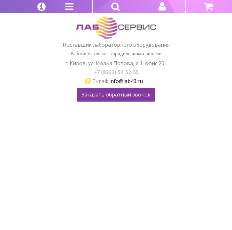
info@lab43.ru (126, 81)
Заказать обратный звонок (116, 94)
